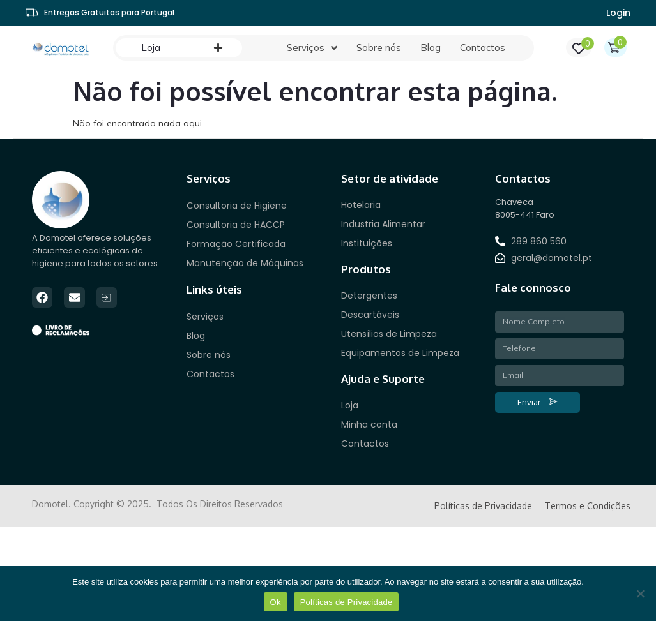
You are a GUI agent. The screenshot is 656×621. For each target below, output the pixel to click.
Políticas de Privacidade (346, 602)
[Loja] (151, 47)
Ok (275, 602)
